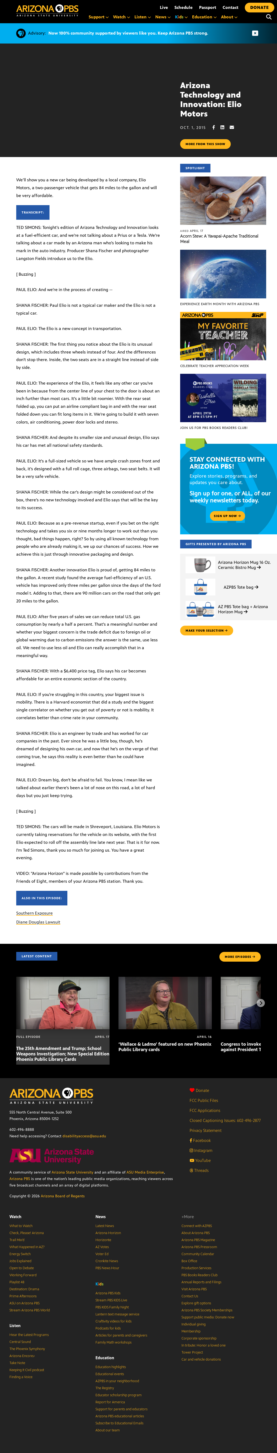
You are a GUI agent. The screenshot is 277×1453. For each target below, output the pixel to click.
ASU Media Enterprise (145, 1172)
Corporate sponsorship (199, 1338)
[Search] (268, 17)
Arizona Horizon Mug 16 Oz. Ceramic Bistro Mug (244, 565)
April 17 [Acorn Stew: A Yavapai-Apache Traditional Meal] (191, 231)
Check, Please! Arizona (26, 1233)
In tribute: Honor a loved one (204, 1345)
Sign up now (227, 516)
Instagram (201, 1150)
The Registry (104, 1388)
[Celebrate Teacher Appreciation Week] (223, 314)
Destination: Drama (24, 1289)
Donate (199, 1090)
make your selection (207, 630)
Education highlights (110, 1367)
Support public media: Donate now (208, 1317)
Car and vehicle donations (201, 1359)
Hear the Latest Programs (29, 1335)
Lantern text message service (117, 1314)
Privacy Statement (206, 1130)
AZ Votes (102, 1247)
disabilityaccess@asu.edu (84, 1136)
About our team (107, 1430)
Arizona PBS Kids (107, 1293)
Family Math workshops (113, 1342)
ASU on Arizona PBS (24, 1303)
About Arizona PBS (196, 1233)
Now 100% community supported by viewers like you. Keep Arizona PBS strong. (128, 33)
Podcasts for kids (108, 1328)
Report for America (110, 1402)
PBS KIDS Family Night (112, 1307)
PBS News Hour (107, 1268)
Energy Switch (20, 1254)
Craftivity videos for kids (113, 1321)
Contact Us (190, 1296)
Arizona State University (72, 1172)
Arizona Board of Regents (63, 1196)
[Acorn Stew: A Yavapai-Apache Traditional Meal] (223, 179)
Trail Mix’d (16, 1240)
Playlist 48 (16, 1282)
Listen (15, 1325)
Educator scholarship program (118, 1395)
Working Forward (23, 1275)
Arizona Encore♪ (22, 1356)
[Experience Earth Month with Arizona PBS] (223, 252)
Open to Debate (21, 1268)
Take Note (17, 1363)
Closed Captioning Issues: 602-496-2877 (225, 1120)
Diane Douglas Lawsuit (38, 922)
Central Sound (20, 1342)
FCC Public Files (204, 1100)
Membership (191, 1331)
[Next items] (261, 1003)
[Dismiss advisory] (255, 33)
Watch (15, 1216)
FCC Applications (205, 1110)
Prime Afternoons (23, 1296)
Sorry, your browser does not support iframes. (90, 103)
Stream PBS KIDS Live (111, 1300)
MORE (240, 957)
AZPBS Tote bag (241, 587)
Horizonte (103, 1240)
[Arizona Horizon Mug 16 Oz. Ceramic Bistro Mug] (200, 556)
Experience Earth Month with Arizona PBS (219, 304)
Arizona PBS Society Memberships (207, 1310)
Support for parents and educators (121, 1409)
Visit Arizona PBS (194, 1289)
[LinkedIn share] (225, 127)
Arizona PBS (19, 1179)
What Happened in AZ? (27, 1247)
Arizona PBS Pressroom (199, 1247)
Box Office (189, 1261)
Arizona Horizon (108, 1233)
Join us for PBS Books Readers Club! (214, 428)
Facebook (200, 1140)
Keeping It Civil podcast (26, 1370)
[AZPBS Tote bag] (200, 578)
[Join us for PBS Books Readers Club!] (223, 376)
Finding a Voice (20, 1377)
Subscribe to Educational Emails (119, 1423)
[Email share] (234, 127)
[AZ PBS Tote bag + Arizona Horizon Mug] (200, 601)
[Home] (47, 10)
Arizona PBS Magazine (198, 1240)
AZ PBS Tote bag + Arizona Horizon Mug (243, 609)
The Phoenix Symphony (27, 1349)
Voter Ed (101, 1254)
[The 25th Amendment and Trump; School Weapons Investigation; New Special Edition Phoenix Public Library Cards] (63, 979)
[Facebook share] (216, 127)
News (100, 1216)
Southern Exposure (34, 913)
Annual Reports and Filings (201, 1282)
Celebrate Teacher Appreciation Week (214, 366)
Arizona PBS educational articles (119, 1416)
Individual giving (194, 1324)
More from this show (205, 144)
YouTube (200, 1160)
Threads (199, 1170)
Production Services (196, 1268)
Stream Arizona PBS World (29, 1310)
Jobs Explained (20, 1261)
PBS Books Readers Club (199, 1275)
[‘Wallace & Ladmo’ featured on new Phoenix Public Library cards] (165, 979)
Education (104, 1357)
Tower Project (192, 1352)
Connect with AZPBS (197, 1226)
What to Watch (20, 1226)
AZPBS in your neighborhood (117, 1381)
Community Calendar (198, 1254)
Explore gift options (196, 1303)
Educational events (109, 1374)
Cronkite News (106, 1261)
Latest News (104, 1226)
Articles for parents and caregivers (121, 1335)
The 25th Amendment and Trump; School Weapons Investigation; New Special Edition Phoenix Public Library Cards (62, 1054)
